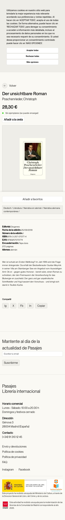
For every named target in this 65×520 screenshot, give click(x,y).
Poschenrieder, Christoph (19, 99)
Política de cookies (12, 451)
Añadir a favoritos (33, 199)
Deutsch (7, 208)
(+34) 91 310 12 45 (12, 437)
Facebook (24, 469)
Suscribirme (11, 362)
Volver (9, 86)
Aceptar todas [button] (33, 50)
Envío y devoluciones (14, 446)
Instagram (8, 469)
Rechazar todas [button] (32, 56)
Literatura (17, 208)
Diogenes (15, 226)
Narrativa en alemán (33, 208)
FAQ (4, 462)
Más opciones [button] (33, 62)
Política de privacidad (14, 457)
